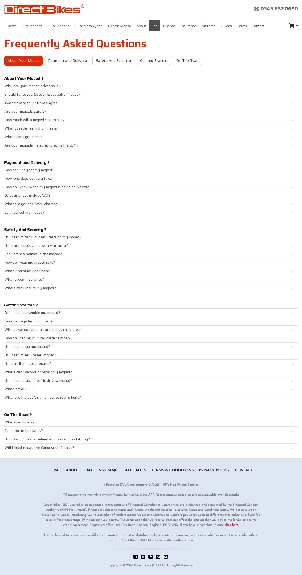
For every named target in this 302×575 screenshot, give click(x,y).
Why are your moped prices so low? (33, 86)
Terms (242, 26)
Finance (169, 26)
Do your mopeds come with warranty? (36, 245)
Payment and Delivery (67, 61)
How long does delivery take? (28, 178)
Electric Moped (119, 26)
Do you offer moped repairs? (27, 363)
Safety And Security (113, 61)
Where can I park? (19, 422)
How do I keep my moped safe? (29, 262)
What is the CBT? (18, 389)
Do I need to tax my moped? (27, 346)
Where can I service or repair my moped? (38, 372)
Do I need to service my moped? (30, 355)
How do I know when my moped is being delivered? (46, 187)
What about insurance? (24, 279)
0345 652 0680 (279, 9)
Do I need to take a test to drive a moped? (38, 380)
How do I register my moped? (28, 321)
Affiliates (209, 26)
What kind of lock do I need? (27, 271)
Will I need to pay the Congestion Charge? (39, 447)
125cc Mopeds (58, 26)
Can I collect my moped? (24, 212)
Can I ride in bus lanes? (23, 430)
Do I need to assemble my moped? (32, 312)
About (141, 26)
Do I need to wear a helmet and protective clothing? (47, 439)
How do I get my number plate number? (37, 338)
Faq (155, 26)
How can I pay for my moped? (29, 170)
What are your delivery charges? (31, 204)
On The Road (187, 61)
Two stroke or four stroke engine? (31, 103)
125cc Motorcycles (88, 26)
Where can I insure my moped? (30, 288)
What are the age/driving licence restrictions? (42, 397)
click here (231, 525)
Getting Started (153, 61)
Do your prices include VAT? (27, 195)
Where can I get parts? (23, 137)
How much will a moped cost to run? (34, 120)
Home (11, 26)
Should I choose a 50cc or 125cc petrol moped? (42, 94)
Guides (226, 26)
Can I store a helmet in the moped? (33, 254)
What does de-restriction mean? (31, 128)
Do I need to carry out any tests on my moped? (43, 237)
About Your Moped (23, 61)
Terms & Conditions (172, 470)
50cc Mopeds (31, 26)
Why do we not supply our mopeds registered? (43, 329)
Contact (258, 26)
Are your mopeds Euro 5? (25, 111)
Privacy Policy (214, 470)
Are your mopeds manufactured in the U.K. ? (41, 145)
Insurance (188, 26)
